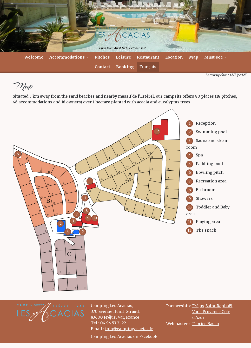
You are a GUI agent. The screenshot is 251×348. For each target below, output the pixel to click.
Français (147, 66)
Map (193, 57)
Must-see (214, 57)
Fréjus (198, 305)
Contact (102, 66)
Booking (125, 66)
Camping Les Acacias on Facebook (124, 336)
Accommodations (67, 57)
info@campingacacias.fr (129, 328)
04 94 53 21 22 (113, 323)
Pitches (102, 57)
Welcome (33, 57)
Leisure (123, 57)
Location (174, 57)
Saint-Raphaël (218, 305)
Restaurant (148, 57)
